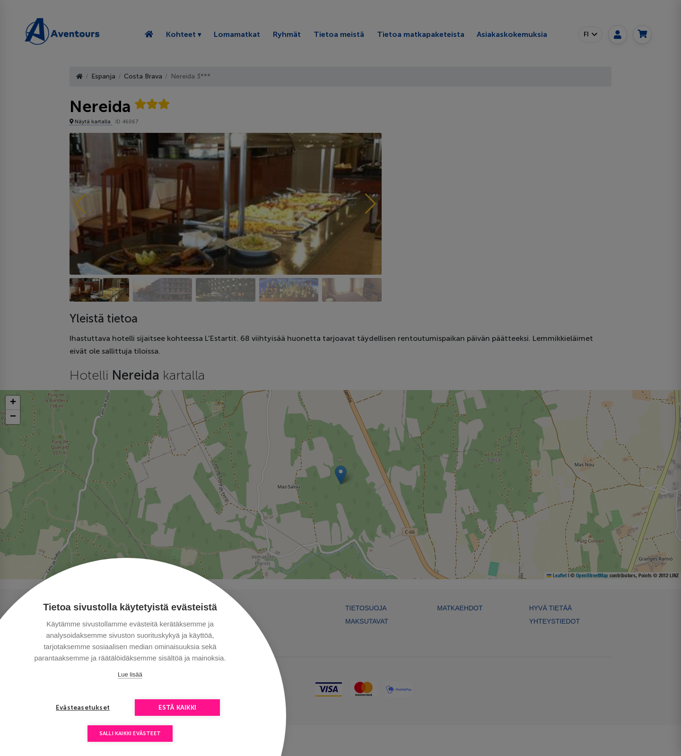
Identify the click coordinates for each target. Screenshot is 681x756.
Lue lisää (130, 674)
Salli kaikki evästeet (130, 733)
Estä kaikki (177, 708)
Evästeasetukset (83, 708)
